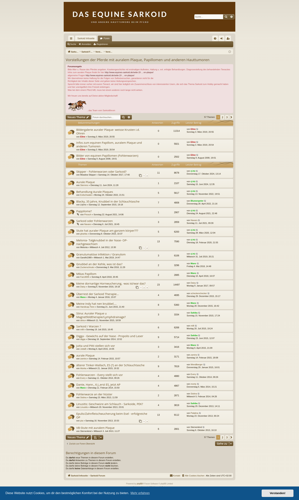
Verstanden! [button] (277, 493)
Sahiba (194, 313)
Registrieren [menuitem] (229, 39)
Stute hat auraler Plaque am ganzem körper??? (107, 230)
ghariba (83, 234)
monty (193, 384)
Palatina (194, 413)
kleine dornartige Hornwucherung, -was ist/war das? (110, 283)
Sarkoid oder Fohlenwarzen (94, 221)
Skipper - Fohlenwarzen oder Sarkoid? (101, 171)
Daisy (83, 286)
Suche (73, 44)
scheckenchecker (199, 293)
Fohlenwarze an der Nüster (94, 394)
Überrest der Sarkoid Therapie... (97, 294)
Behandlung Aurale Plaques (94, 192)
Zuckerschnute (87, 267)
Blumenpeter (197, 201)
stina (82, 320)
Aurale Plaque (85, 182)
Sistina (83, 397)
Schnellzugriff (72, 39)
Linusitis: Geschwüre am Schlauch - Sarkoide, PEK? (109, 404)
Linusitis (84, 407)
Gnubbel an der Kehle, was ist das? (99, 264)
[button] (231, 117)
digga (82, 339)
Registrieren (102, 44)
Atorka (83, 368)
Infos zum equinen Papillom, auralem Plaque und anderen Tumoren (109, 144)
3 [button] (227, 117)
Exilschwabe (86, 195)
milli (82, 329)
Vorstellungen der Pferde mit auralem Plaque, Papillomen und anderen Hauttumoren (137, 59)
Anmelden (86, 44)
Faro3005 (84, 277)
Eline (82, 137)
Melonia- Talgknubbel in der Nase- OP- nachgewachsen (101, 242)
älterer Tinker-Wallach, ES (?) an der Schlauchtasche (110, 365)
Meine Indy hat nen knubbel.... (96, 303)
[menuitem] (215, 38)
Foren (106, 38)
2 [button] (222, 117)
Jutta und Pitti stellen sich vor (95, 346)
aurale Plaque (85, 355)
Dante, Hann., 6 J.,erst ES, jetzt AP (98, 384)
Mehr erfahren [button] (140, 493)
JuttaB (83, 349)
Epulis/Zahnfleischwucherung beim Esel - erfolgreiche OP (111, 415)
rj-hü (193, 171)
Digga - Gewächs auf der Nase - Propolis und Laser (109, 336)
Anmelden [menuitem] (222, 39)
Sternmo (84, 185)
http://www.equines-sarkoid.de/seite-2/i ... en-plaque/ (129, 72)
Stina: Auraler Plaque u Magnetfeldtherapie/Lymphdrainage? (101, 315)
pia (81, 420)
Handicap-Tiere (87, 307)
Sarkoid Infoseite (85, 38)
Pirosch (87, 214)
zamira (83, 358)
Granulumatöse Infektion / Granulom (101, 254)
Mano (193, 263)
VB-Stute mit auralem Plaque (95, 428)
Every (83, 378)
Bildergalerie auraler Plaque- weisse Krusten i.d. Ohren (108, 131)
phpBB (139, 484)
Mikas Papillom (86, 274)
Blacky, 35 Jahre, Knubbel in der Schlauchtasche (108, 201)
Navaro (87, 224)
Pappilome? (84, 211)
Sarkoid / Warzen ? (88, 326)
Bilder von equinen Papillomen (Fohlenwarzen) (107, 155)
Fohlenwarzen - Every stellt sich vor (99, 375)
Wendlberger (197, 364)
